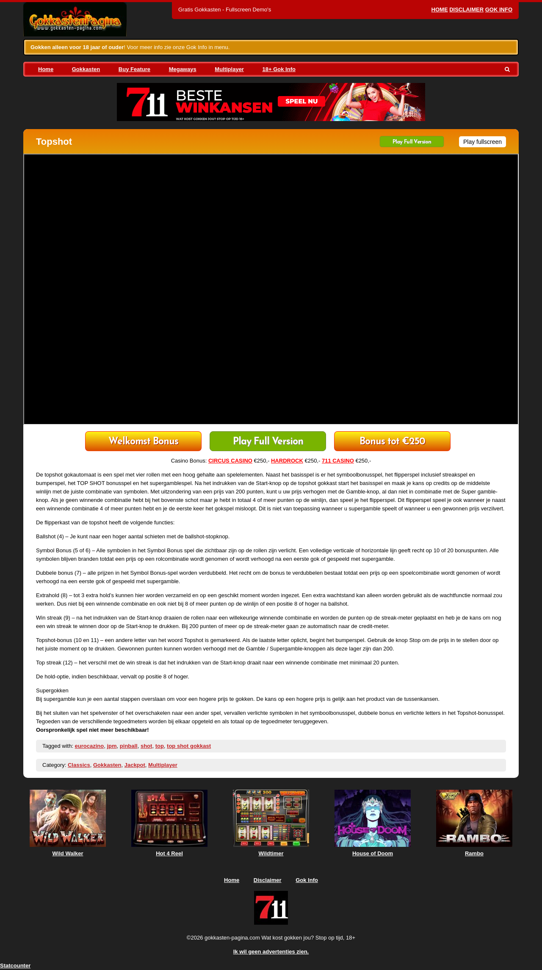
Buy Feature (134, 69)
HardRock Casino (392, 442)
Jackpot (134, 765)
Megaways (182, 69)
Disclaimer (466, 9)
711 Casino (143, 442)
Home (439, 9)
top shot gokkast (189, 746)
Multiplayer (229, 69)
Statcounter (15, 965)
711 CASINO (338, 460)
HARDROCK (287, 460)
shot (146, 746)
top (159, 746)
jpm (111, 746)
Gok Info (498, 9)
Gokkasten (86, 69)
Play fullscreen (482, 141)
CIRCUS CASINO (230, 460)
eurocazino (89, 746)
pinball (129, 746)
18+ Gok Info (279, 69)
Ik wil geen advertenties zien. (271, 951)
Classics (79, 765)
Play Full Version (412, 142)
